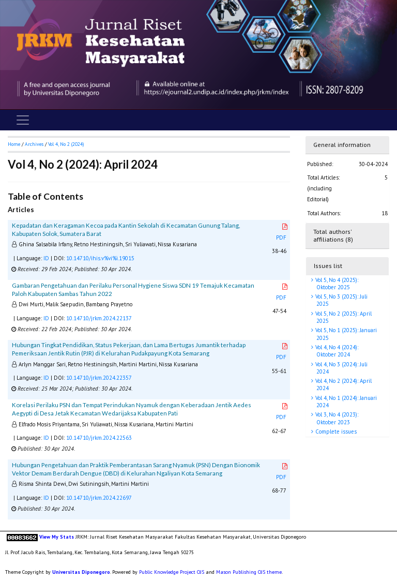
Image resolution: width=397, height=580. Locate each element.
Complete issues (335, 431)
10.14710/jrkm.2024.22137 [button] (99, 318)
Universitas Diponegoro (81, 572)
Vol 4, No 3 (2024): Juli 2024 (341, 368)
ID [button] (46, 258)
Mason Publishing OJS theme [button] (249, 572)
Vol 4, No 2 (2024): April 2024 (343, 384)
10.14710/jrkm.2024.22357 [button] (99, 377)
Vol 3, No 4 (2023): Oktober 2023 (336, 418)
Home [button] (14, 144)
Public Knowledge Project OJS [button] (171, 572)
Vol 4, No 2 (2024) (66, 144)
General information (342, 144)
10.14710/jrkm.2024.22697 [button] (99, 497)
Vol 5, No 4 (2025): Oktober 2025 (336, 283)
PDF (282, 232)
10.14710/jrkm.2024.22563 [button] (99, 437)
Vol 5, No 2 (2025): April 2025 (343, 317)
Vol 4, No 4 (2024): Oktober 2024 (336, 351)
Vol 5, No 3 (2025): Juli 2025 (341, 300)
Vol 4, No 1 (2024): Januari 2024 (345, 401)
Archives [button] (34, 144)
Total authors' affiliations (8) (333, 235)
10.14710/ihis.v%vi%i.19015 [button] (100, 258)
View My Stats (56, 536)
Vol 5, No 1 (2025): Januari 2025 (345, 333)
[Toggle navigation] (22, 120)
